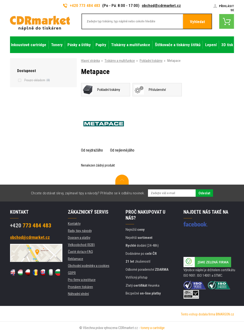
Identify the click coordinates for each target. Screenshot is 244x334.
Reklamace (75, 259)
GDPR (72, 273)
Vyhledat (197, 21)
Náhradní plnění (78, 294)
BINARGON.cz (225, 314)
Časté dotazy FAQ (80, 252)
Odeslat (204, 193)
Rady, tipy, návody (80, 231)
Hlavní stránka (90, 61)
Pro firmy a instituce (82, 280)
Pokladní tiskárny (151, 61)
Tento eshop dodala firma (198, 314)
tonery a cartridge (153, 328)
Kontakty (74, 223)
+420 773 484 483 (81, 5)
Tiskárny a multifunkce (120, 61)
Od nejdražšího (92, 150)
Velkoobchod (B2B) (81, 245)
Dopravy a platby (79, 238)
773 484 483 (30, 225)
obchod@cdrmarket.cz (161, 5)
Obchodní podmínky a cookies (88, 266)
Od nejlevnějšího (122, 150)
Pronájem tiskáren (80, 287)
